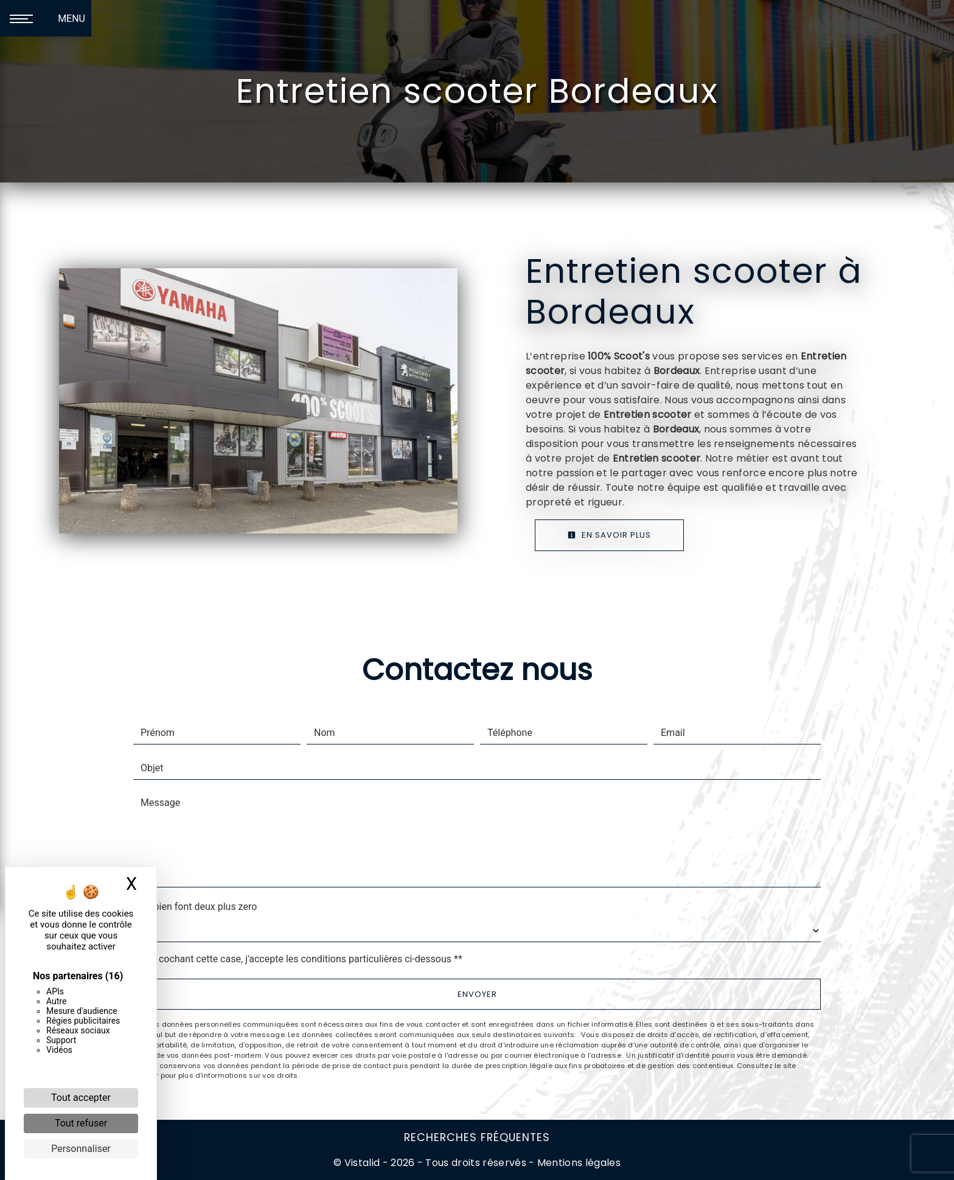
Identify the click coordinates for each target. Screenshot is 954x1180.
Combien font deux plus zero (195, 906)
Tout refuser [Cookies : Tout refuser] (81, 1123)
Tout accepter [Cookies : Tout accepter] (81, 1097)
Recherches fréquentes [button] (477, 1137)
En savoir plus (609, 535)
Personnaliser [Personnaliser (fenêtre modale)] (81, 1148)
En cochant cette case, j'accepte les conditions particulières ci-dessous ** (303, 959)
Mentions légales (578, 1163)
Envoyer (477, 994)
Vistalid (362, 1163)
